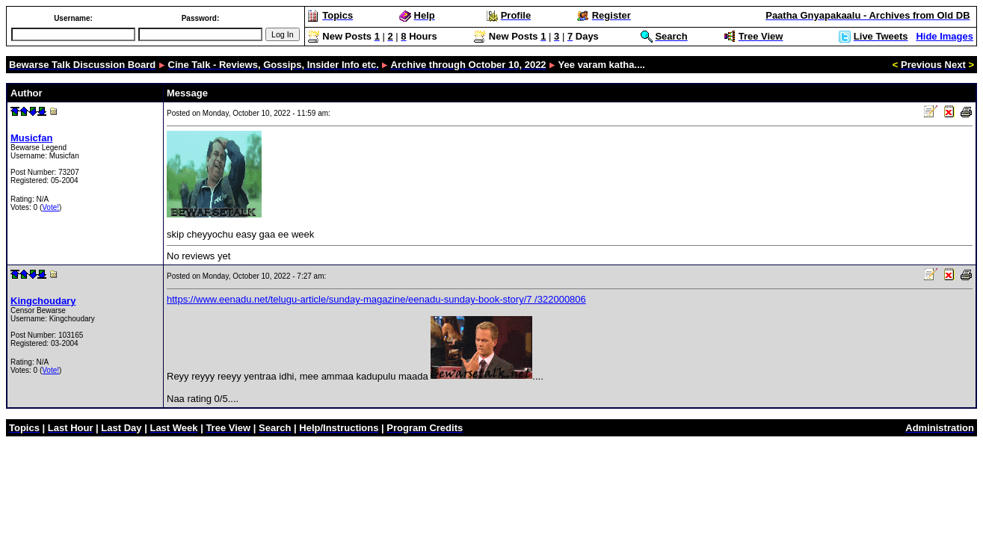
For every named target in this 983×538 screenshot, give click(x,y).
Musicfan (31, 137)
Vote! (50, 207)
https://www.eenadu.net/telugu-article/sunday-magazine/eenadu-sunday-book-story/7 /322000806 (376, 299)
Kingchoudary (43, 300)
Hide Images (944, 36)
